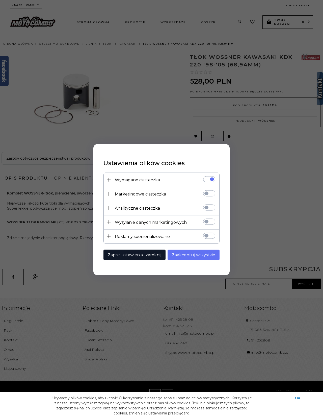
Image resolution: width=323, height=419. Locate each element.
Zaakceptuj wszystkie (193, 254)
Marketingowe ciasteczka (140, 193)
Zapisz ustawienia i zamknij (134, 254)
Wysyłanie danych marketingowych (151, 222)
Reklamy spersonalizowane (142, 236)
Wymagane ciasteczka (137, 179)
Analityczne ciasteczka (137, 208)
